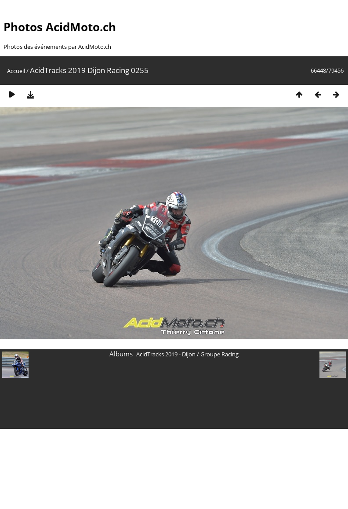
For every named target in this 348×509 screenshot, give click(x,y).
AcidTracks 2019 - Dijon (166, 354)
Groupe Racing (219, 354)
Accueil (16, 71)
